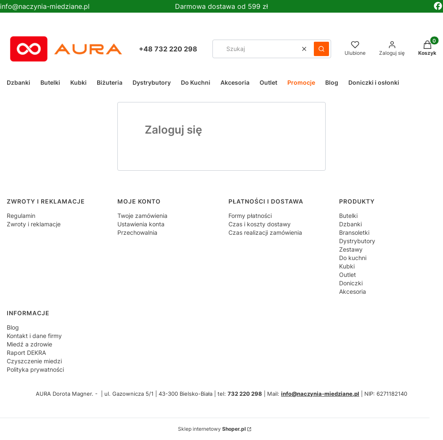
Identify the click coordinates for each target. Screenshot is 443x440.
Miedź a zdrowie (29, 344)
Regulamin (21, 215)
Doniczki (351, 283)
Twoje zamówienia (142, 215)
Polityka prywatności (35, 369)
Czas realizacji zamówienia (265, 232)
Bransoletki (354, 232)
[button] (321, 49)
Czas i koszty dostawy (259, 224)
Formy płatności (250, 215)
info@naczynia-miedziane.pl (45, 6)
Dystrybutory (357, 240)
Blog (13, 327)
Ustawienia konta (140, 224)
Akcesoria (352, 291)
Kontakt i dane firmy (34, 335)
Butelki (348, 215)
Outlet (347, 274)
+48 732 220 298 (168, 49)
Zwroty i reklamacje (34, 224)
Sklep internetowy (212, 429)
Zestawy (351, 249)
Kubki (347, 266)
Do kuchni (352, 257)
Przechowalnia (137, 232)
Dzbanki (350, 224)
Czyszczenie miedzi (34, 361)
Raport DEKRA (26, 352)
